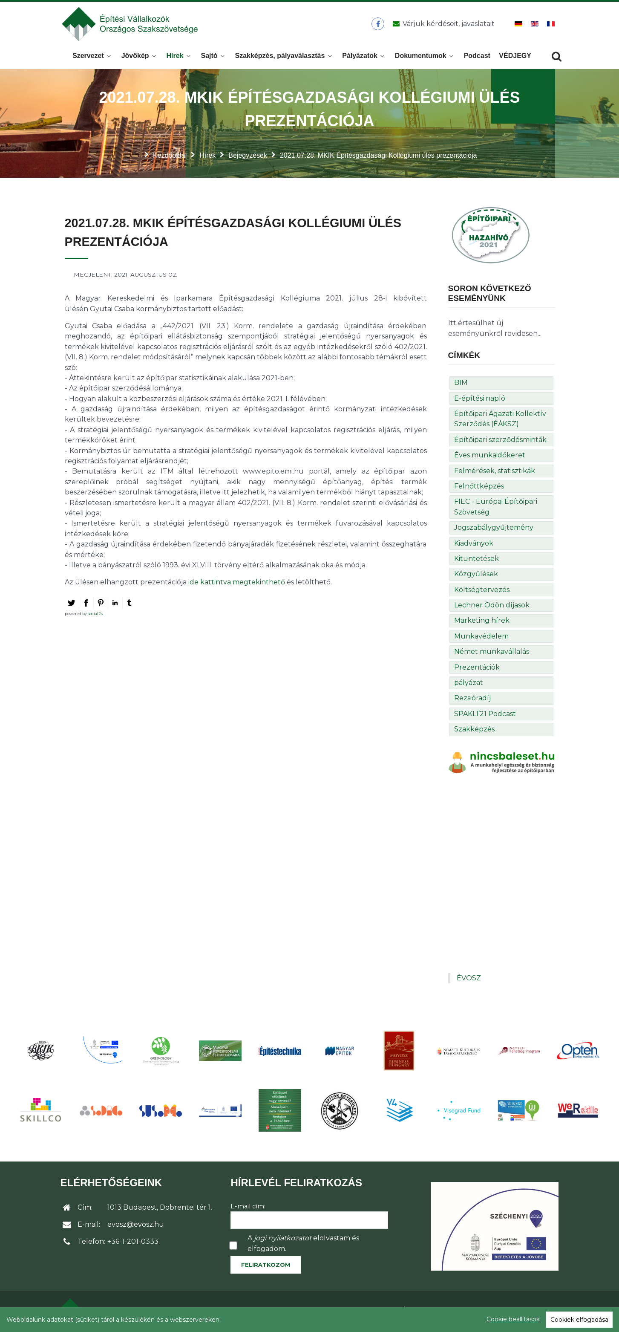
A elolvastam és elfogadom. (303, 1246)
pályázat (468, 685)
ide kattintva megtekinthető (237, 585)
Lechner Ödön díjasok (492, 608)
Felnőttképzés (479, 489)
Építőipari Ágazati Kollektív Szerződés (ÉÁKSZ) (500, 421)
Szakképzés (474, 732)
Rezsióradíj (472, 700)
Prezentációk (477, 670)
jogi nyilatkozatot (282, 1241)
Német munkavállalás (491, 654)
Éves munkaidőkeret (489, 458)
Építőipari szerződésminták (500, 442)
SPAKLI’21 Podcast (485, 716)
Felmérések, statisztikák (494, 473)
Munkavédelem (481, 639)
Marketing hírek (482, 623)
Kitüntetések (476, 561)
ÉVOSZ (469, 981)
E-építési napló (479, 401)
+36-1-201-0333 (132, 1244)
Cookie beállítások (513, 1319)
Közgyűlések (476, 576)
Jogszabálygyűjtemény (493, 530)
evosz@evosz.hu (135, 1227)
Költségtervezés (482, 592)
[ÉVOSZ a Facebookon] (378, 25)
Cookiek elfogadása (579, 1319)
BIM (461, 385)
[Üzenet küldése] (442, 25)
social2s (95, 616)
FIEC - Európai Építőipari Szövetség (495, 509)
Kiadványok (473, 546)
